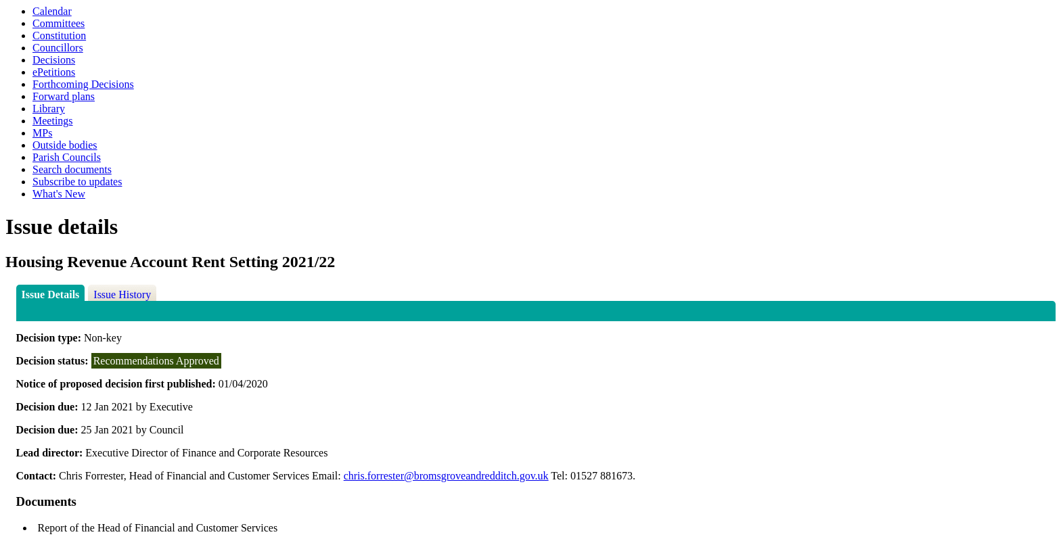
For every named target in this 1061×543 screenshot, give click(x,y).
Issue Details (51, 294)
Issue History (122, 294)
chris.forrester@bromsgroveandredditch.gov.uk (446, 475)
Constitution (59, 35)
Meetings (52, 120)
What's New (58, 193)
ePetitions (53, 72)
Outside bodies (64, 145)
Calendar (52, 11)
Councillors (57, 47)
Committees (58, 23)
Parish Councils (66, 157)
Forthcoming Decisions (83, 84)
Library (48, 108)
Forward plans (63, 96)
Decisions (53, 60)
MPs (42, 133)
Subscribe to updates (77, 181)
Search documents (72, 169)
